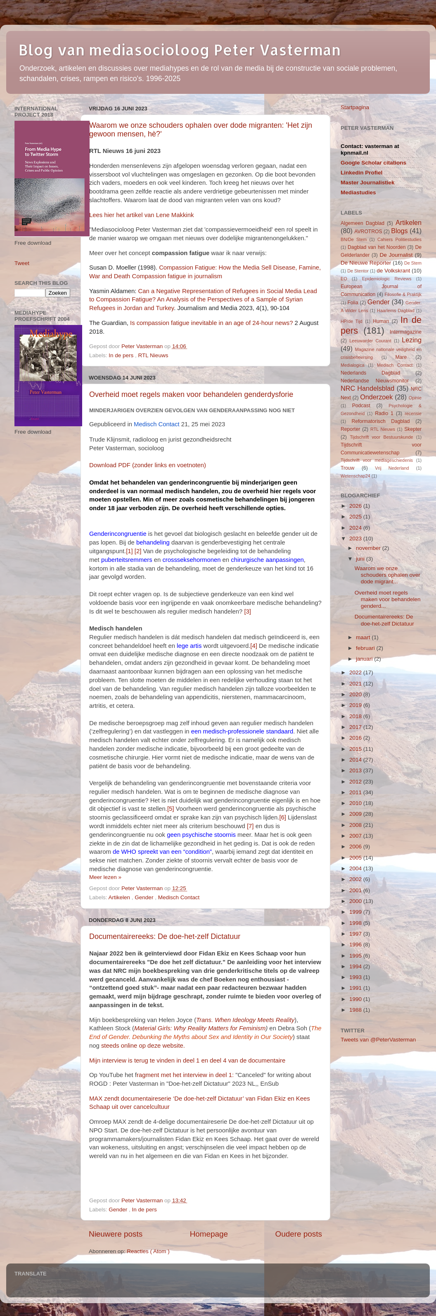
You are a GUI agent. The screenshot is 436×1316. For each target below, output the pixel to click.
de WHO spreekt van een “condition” (162, 851)
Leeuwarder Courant (370, 340)
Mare (401, 357)
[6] (282, 817)
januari (365, 659)
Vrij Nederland (392, 468)
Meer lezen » (105, 877)
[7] (250, 826)
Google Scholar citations (373, 163)
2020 (356, 694)
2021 (356, 684)
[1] (129, 551)
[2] (138, 551)
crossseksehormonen (191, 559)
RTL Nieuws (153, 355)
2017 (356, 727)
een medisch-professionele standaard (242, 731)
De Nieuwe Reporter (366, 263)
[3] (247, 611)
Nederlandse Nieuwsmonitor (375, 381)
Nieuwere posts (115, 1234)
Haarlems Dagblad (396, 310)
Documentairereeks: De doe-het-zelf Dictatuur (164, 936)
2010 (356, 803)
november (369, 548)
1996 (356, 944)
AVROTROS (368, 231)
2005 (356, 858)
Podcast (361, 405)
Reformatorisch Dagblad (380, 421)
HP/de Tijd (352, 321)
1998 (356, 923)
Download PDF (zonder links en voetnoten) (147, 465)
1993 (356, 977)
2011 (356, 792)
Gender (145, 897)
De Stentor (358, 270)
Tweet (21, 263)
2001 (356, 890)
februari (366, 648)
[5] (170, 808)
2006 (356, 846)
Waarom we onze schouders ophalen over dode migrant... (387, 575)
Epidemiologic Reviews (387, 278)
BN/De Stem (354, 239)
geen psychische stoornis (201, 834)
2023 (356, 538)
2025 (356, 517)
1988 (356, 1010)
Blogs (399, 230)
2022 (356, 672)
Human (381, 321)
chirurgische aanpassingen (267, 559)
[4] (253, 645)
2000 (356, 901)
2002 (356, 879)
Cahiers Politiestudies (399, 239)
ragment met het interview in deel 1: (186, 1075)
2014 (356, 760)
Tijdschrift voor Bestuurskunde (381, 437)
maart (364, 637)
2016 (356, 738)
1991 (356, 988)
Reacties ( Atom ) (148, 1251)
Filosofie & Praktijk (403, 294)
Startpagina (355, 107)
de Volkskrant (393, 270)
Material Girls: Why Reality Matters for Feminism (199, 1028)
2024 (356, 528)
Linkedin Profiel (361, 173)
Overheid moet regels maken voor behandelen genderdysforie (191, 394)
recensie (413, 413)
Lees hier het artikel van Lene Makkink (141, 215)
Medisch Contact (179, 897)
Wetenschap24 (355, 475)
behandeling (153, 542)
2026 (356, 506)
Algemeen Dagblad (362, 223)
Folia (352, 303)
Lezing (412, 340)
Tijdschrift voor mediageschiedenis (377, 460)
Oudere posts (298, 1234)
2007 (356, 836)
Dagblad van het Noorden (377, 247)
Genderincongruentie (118, 533)
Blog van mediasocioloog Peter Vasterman (180, 49)
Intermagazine (406, 332)
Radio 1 (384, 413)
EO (344, 278)
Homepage (209, 1234)
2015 (356, 749)
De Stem (413, 262)
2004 (356, 868)
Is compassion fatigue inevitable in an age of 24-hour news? (211, 323)
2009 (356, 814)
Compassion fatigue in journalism (177, 276)
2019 (356, 705)
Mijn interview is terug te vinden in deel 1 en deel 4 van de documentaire (187, 1060)
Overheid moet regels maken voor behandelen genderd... (388, 599)
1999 (356, 912)
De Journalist (395, 255)
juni (361, 559)
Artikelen (120, 897)
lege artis (189, 645)
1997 (356, 934)
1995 (356, 956)
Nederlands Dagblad (370, 373)
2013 (356, 770)
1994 (356, 966)
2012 (356, 782)
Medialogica (353, 365)
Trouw (347, 468)
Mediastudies (358, 192)
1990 (356, 999)
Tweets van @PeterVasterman (378, 1040)
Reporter (350, 429)
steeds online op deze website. (143, 1045)
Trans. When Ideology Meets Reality (245, 1020)
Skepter (413, 429)
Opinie (415, 397)
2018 (356, 716)
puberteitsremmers (126, 559)
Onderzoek (376, 397)
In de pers (122, 355)
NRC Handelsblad (367, 388)
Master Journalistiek (368, 182)
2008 (356, 825)
